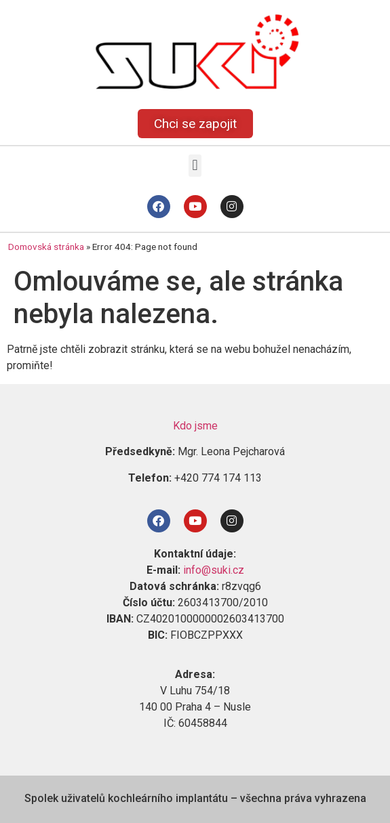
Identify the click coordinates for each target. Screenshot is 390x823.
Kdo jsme (195, 425)
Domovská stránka (46, 246)
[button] (195, 165)
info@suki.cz (213, 570)
